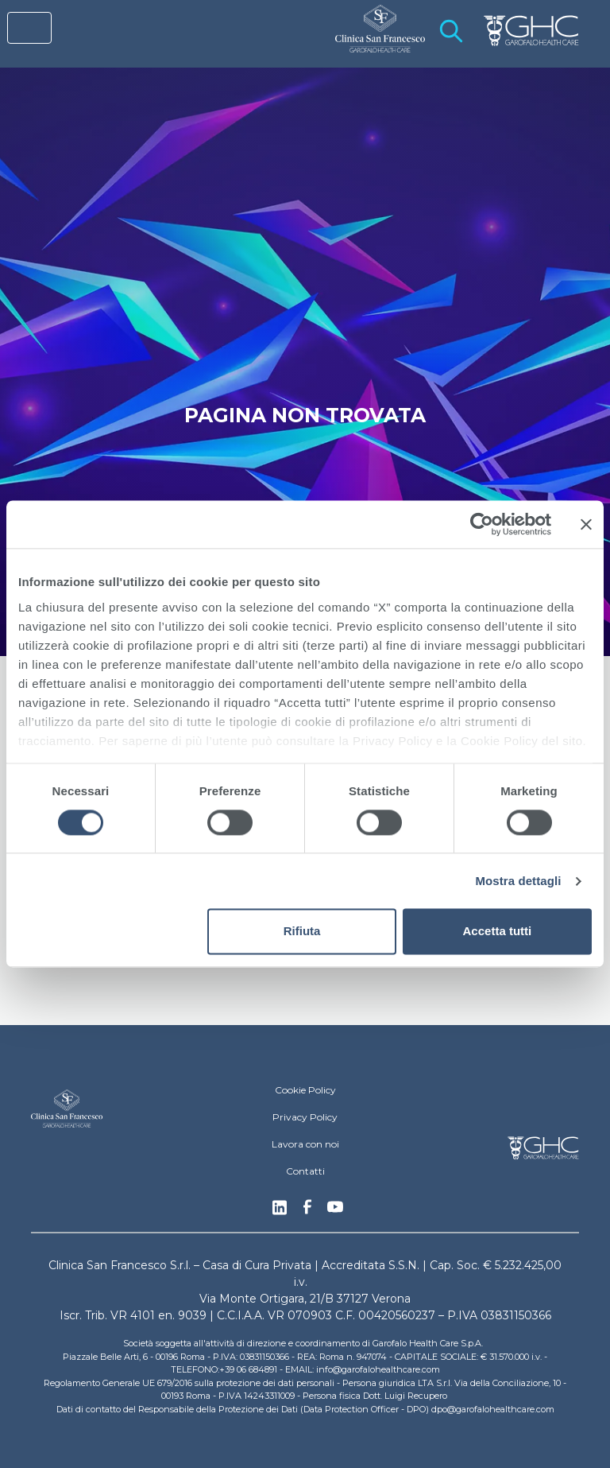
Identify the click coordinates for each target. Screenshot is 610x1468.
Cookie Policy (305, 1090)
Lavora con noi (305, 1144)
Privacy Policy (305, 1117)
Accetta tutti (497, 931)
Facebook (307, 1211)
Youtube (335, 1209)
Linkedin (279, 1212)
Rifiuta (302, 931)
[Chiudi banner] (586, 524)
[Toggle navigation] (29, 28)
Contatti (305, 1171)
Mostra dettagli (518, 880)
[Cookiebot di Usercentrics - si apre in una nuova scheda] (481, 524)
